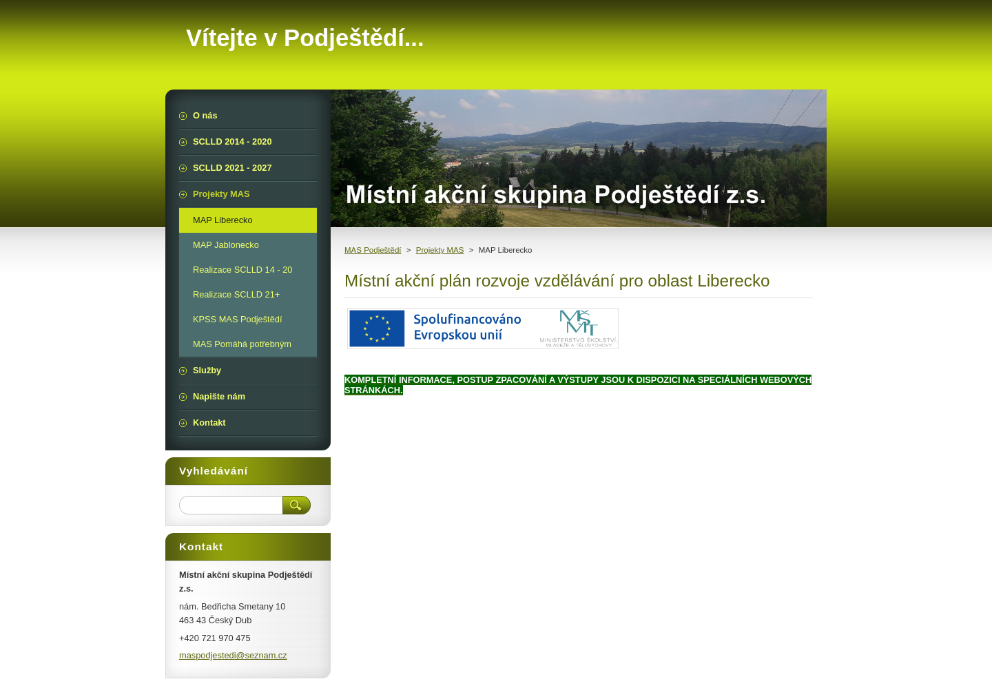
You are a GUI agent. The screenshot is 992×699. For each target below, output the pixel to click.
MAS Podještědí (373, 250)
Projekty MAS (440, 250)
